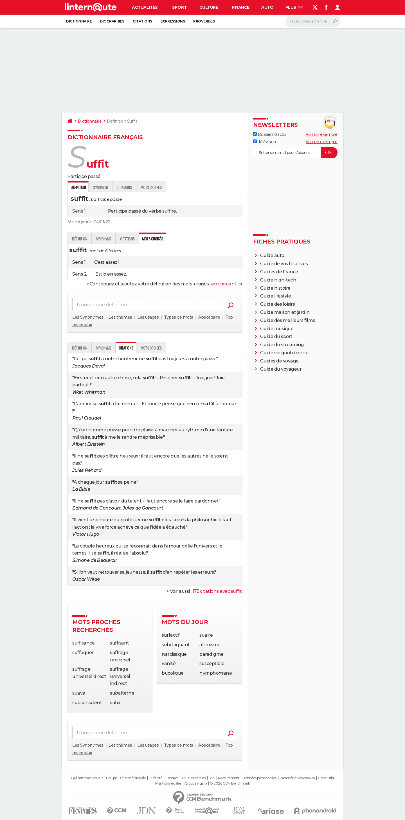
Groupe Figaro (195, 783)
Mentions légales (168, 783)
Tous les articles (193, 778)
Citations (142, 21)
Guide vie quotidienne (284, 352)
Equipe (111, 778)
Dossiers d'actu (269, 134)
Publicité (155, 778)
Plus (294, 7)
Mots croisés (151, 187)
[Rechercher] (312, 21)
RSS (212, 778)
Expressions (173, 21)
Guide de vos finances (284, 263)
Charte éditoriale (133, 778)
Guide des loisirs (277, 304)
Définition (79, 239)
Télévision (264, 141)
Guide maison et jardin (285, 312)
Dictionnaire (79, 21)
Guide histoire (275, 288)
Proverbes (204, 21)
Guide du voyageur (281, 369)
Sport (179, 7)
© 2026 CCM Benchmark (230, 783)
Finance (240, 7)
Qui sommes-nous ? (87, 778)
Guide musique (277, 328)
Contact (171, 778)
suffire (169, 211)
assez (111, 262)
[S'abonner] (295, 152)
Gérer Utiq (326, 778)
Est (98, 274)
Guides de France (279, 271)
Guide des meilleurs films (287, 320)
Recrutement (228, 778)
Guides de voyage (279, 361)
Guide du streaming (282, 344)
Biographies (112, 21)
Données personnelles (259, 778)
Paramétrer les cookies (297, 778)
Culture (208, 7)
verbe (155, 211)
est (101, 262)
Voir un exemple (322, 134)
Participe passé (124, 211)
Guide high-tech (278, 280)
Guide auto (272, 255)
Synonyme (100, 187)
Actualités (145, 7)
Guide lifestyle (275, 296)
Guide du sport (276, 336)
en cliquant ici (226, 284)
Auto (267, 7)
